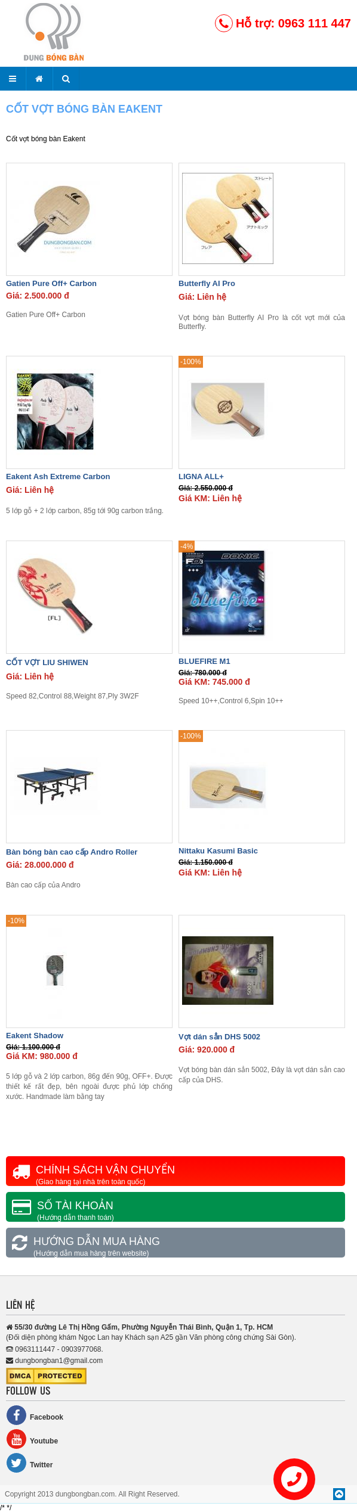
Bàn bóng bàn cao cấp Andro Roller (71, 851)
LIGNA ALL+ (201, 476)
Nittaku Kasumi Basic (218, 850)
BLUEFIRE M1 (204, 661)
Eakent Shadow (34, 1035)
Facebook (34, 1415)
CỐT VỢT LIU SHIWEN (47, 662)
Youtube (32, 1439)
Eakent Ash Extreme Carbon (58, 476)
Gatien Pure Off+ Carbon (51, 283)
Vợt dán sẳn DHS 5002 (219, 1036)
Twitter (29, 1462)
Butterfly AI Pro (206, 283)
